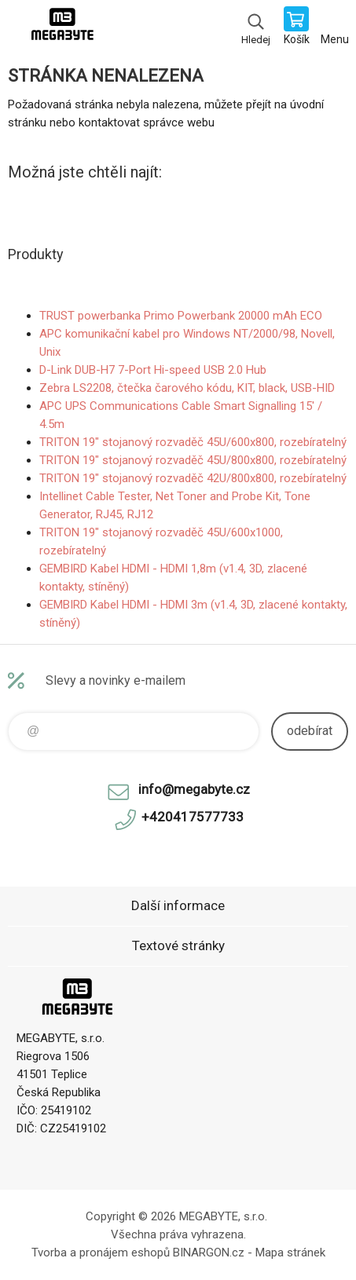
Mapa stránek (290, 1252)
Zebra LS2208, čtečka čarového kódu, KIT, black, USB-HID (187, 388)
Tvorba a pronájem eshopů (100, 1252)
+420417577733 (192, 817)
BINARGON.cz (208, 1252)
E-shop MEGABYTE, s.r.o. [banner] (62, 27)
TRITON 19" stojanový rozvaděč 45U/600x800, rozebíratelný (193, 442)
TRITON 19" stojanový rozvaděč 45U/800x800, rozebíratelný (193, 460)
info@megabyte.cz (194, 789)
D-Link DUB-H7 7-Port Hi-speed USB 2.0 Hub (152, 370)
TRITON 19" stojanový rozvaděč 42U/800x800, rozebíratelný (193, 478)
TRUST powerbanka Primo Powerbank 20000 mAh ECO (180, 316)
